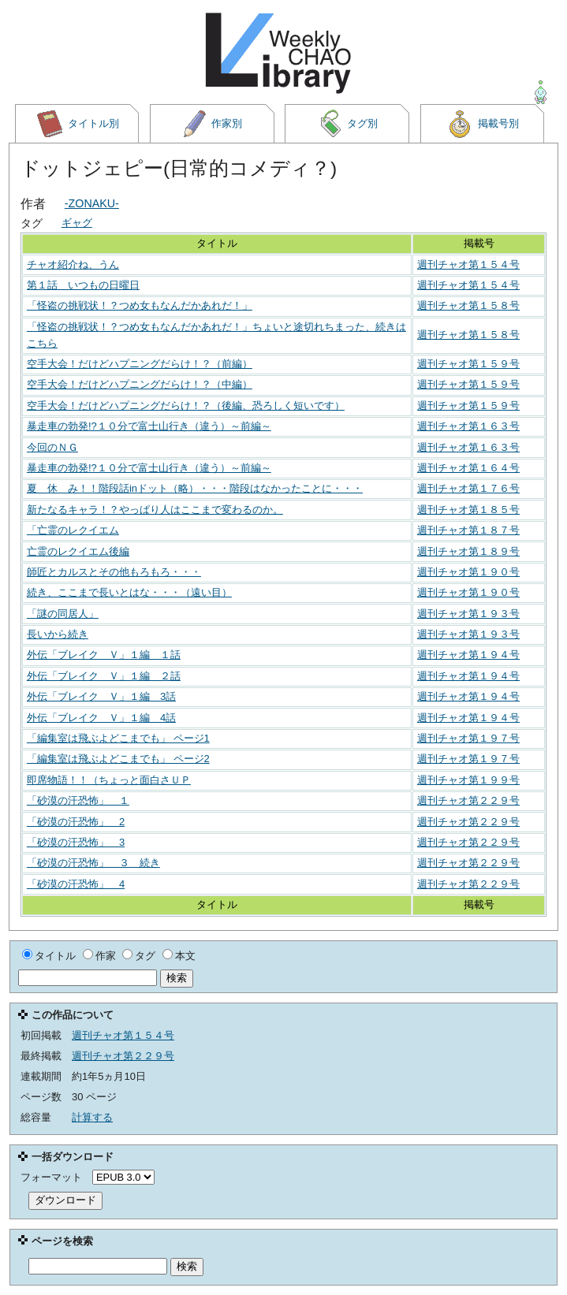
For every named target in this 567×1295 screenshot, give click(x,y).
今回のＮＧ (52, 447)
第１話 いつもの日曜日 (83, 285)
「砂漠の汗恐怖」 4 (76, 884)
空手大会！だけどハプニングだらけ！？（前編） (139, 364)
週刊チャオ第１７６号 (468, 488)
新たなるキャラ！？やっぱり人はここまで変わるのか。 (155, 509)
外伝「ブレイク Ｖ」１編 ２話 (104, 676)
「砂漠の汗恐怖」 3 (76, 842)
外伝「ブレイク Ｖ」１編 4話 (101, 718)
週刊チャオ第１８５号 (468, 509)
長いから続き (57, 634)
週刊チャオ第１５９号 (468, 364)
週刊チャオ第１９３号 (468, 614)
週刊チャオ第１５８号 (468, 305)
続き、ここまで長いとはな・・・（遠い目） (129, 592)
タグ (145, 956)
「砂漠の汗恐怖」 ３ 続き (93, 863)
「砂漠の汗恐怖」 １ (78, 800)
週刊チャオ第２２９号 (468, 800)
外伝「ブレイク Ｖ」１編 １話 (104, 655)
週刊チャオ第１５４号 (468, 264)
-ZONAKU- (92, 203)
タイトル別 (77, 124)
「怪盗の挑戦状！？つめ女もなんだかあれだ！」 (139, 305)
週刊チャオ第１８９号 (468, 551)
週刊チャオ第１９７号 (468, 738)
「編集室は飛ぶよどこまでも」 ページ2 (118, 759)
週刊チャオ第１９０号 (468, 572)
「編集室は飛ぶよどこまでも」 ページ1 (118, 738)
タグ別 (348, 124)
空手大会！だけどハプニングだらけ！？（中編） (139, 384)
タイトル (55, 956)
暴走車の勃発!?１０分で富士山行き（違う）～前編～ (149, 426)
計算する (92, 1117)
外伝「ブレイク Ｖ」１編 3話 (101, 696)
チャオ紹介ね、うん (73, 264)
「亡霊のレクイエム (73, 530)
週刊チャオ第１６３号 (468, 426)
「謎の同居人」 (63, 614)
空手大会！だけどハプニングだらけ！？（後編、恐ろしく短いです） (186, 405)
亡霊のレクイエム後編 (78, 551)
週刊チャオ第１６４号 (468, 468)
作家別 (212, 124)
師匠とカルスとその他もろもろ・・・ (114, 572)
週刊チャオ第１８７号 (468, 530)
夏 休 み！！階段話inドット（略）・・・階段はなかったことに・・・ (195, 488)
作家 (105, 956)
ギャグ (77, 223)
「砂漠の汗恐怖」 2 (76, 822)
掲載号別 (482, 124)
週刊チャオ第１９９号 (468, 780)
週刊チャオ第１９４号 (468, 655)
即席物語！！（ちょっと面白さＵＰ (109, 780)
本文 (185, 956)
